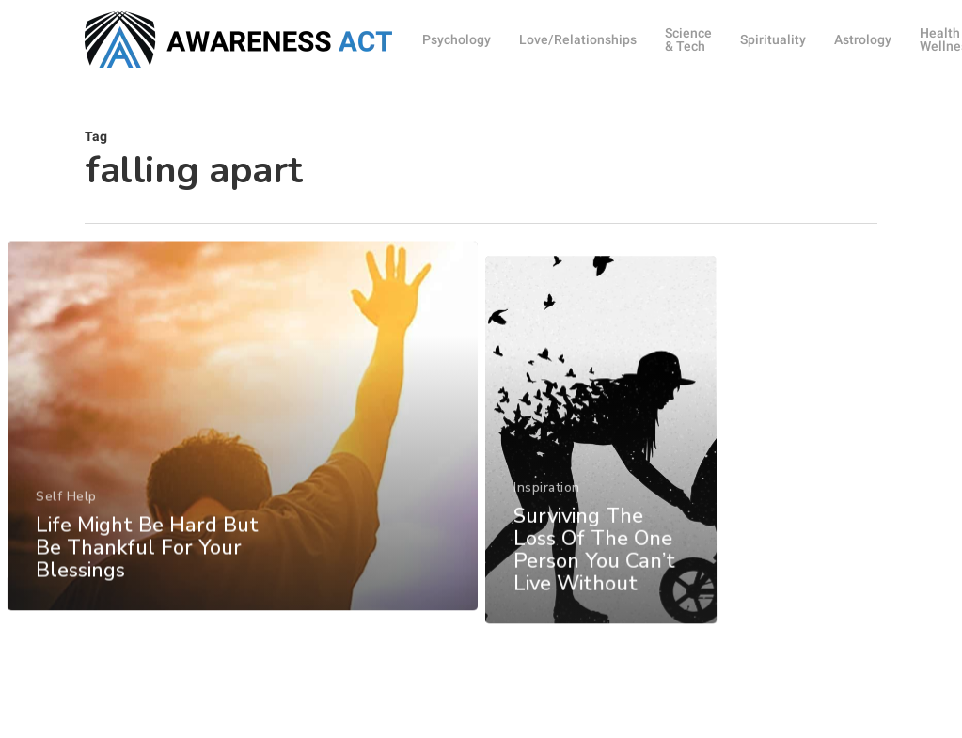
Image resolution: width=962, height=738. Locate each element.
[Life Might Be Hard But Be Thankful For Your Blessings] (241, 457)
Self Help (65, 527)
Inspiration (546, 562)
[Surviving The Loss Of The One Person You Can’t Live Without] (601, 516)
